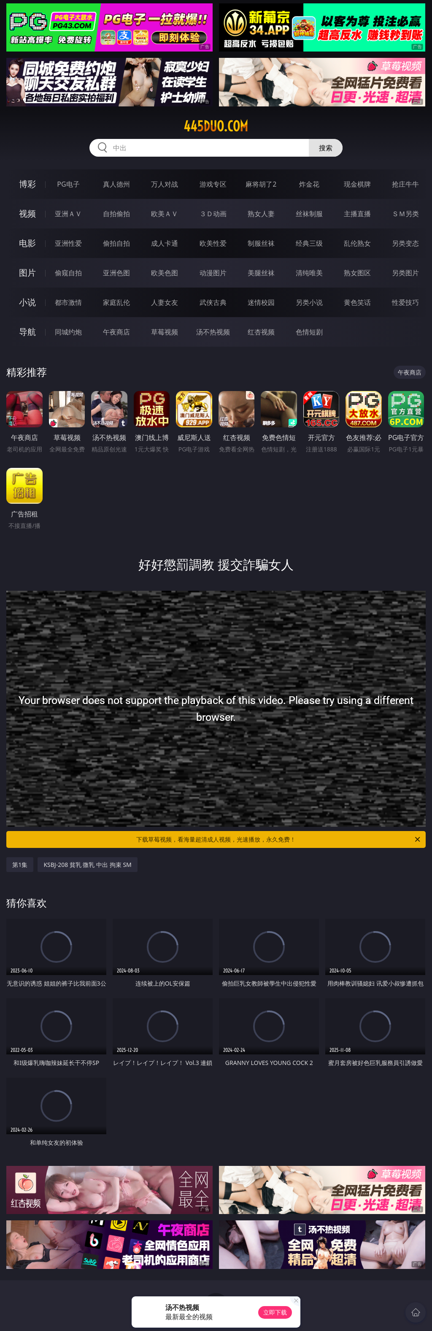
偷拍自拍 (116, 243)
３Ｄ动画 (213, 213)
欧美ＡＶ (164, 213)
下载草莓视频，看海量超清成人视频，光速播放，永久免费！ (278, 839)
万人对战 (164, 184)
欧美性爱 (213, 243)
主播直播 (357, 213)
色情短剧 (309, 332)
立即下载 (275, 1312)
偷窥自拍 (68, 272)
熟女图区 (357, 272)
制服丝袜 (261, 243)
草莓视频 (164, 332)
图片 (27, 272)
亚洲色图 (116, 272)
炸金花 (309, 184)
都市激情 (68, 302)
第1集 (19, 865)
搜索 (325, 147)
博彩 (27, 184)
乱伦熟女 (357, 243)
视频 (27, 213)
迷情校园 (261, 302)
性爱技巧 (405, 302)
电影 (27, 243)
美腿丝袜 (261, 272)
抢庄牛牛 (405, 184)
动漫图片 (213, 272)
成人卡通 (164, 243)
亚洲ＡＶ (68, 213)
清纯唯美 (309, 272)
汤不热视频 (213, 332)
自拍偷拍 (116, 213)
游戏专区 (213, 184)
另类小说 (309, 302)
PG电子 (68, 184)
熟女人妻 (261, 213)
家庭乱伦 (116, 302)
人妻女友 (164, 302)
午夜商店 (116, 332)
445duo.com (216, 126)
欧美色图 (164, 272)
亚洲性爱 (68, 243)
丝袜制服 (309, 213)
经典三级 (309, 243)
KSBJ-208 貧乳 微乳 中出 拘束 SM (87, 865)
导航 (27, 331)
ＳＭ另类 (405, 213)
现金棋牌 (357, 184)
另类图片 (405, 272)
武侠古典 (213, 302)
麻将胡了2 (261, 184)
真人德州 (116, 184)
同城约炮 (68, 332)
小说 (27, 302)
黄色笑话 (357, 302)
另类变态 (405, 243)
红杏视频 (261, 332)
